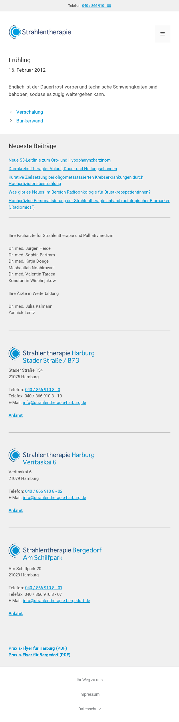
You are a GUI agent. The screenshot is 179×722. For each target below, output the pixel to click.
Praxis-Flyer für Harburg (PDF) (38, 648)
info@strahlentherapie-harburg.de (54, 402)
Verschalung (29, 112)
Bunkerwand (29, 121)
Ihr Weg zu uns (90, 679)
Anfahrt (16, 415)
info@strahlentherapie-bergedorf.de (56, 600)
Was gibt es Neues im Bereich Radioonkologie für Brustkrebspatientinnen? (79, 192)
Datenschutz (89, 709)
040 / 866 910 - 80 (96, 5)
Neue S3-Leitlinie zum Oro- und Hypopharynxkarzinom (60, 160)
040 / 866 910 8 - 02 (43, 491)
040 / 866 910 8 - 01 (43, 587)
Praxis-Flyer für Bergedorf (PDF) (39, 654)
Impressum (89, 694)
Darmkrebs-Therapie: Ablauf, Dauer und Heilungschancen (63, 168)
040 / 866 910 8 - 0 (42, 389)
